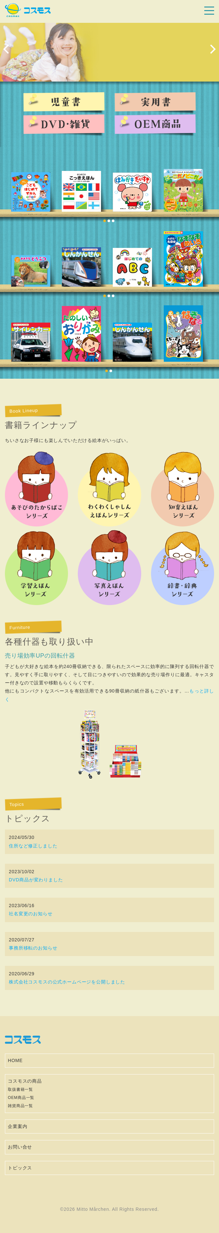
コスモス (28, 10)
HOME (15, 1060)
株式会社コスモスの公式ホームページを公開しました (67, 981)
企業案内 (17, 1126)
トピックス (20, 1167)
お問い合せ (20, 1146)
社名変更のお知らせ (31, 913)
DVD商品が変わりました (36, 879)
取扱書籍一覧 (20, 1089)
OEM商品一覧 (21, 1097)
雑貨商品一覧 (20, 1106)
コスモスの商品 (25, 1081)
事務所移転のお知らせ (33, 948)
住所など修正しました (33, 845)
